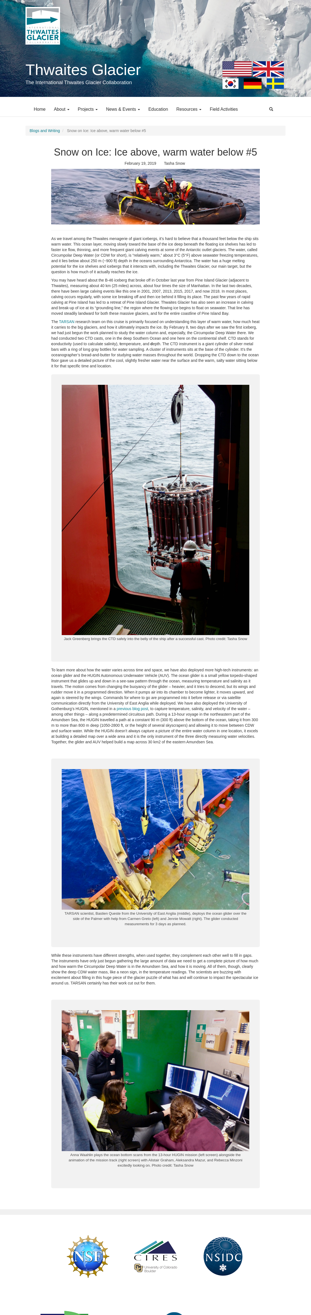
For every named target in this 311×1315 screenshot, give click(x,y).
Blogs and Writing (45, 130)
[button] (155, 197)
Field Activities (224, 109)
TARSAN (66, 321)
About (61, 109)
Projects (88, 109)
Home (40, 109)
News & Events (123, 109)
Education (158, 109)
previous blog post (132, 709)
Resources (188, 109)
